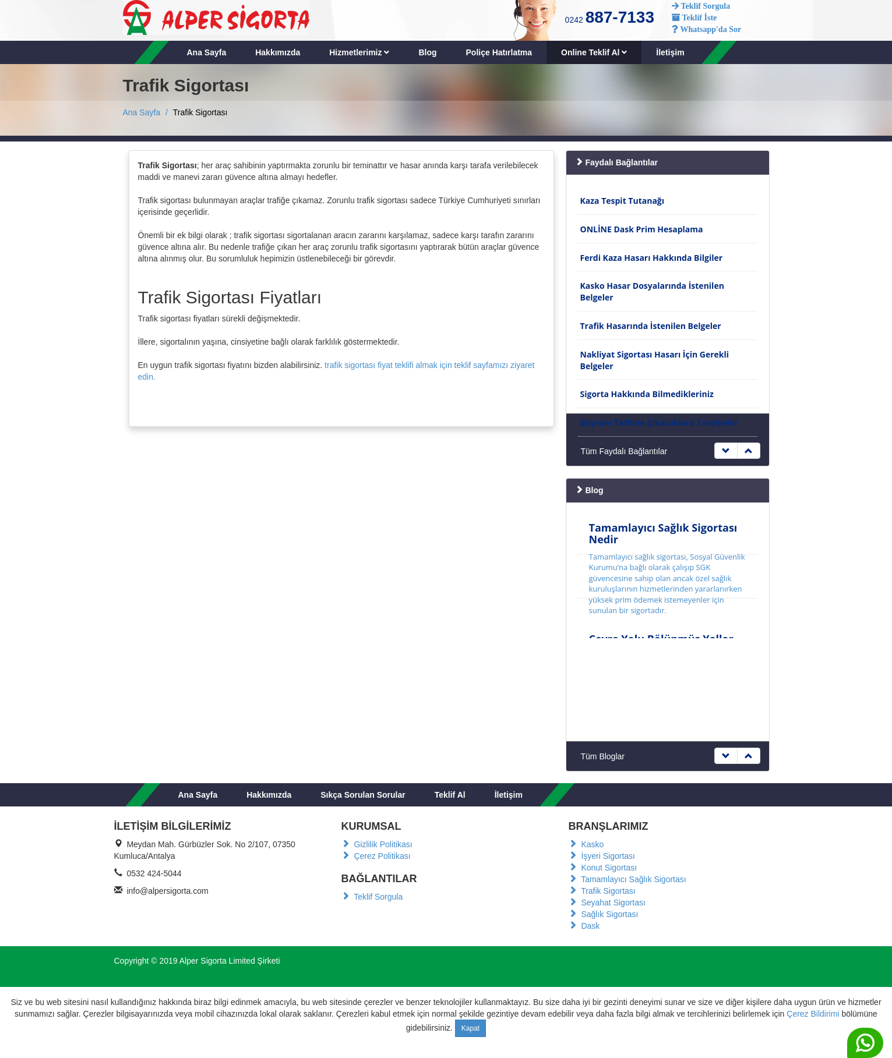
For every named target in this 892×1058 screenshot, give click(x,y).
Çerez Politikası (376, 856)
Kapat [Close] (470, 1028)
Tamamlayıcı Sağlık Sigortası (627, 879)
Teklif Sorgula (372, 896)
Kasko (586, 844)
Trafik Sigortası (602, 891)
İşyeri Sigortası (602, 856)
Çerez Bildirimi (813, 1013)
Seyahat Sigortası (607, 902)
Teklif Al (450, 794)
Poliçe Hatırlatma (499, 52)
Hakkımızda (277, 52)
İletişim (670, 52)
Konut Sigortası (603, 867)
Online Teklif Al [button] (594, 52)
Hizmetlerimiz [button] (359, 52)
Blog (427, 52)
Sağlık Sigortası (604, 914)
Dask (584, 925)
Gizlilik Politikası (376, 844)
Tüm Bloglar (603, 756)
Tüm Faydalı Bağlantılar (624, 451)
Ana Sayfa (207, 52)
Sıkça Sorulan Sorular (363, 794)
